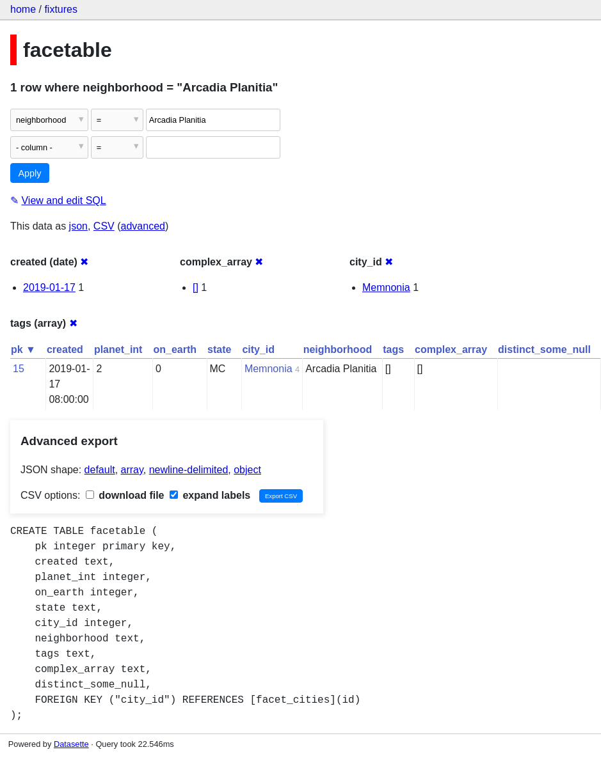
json (78, 226)
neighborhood (338, 349)
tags (393, 349)
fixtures (60, 9)
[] (195, 287)
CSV (104, 226)
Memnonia (386, 287)
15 (18, 368)
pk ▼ (23, 349)
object (247, 469)
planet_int (118, 349)
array (132, 469)
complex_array (451, 349)
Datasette (71, 744)
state (219, 349)
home (23, 9)
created (65, 349)
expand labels (210, 495)
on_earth (174, 349)
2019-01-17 (49, 287)
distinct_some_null (544, 349)
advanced (143, 226)
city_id (258, 349)
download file (125, 495)
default (99, 469)
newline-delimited (188, 469)
